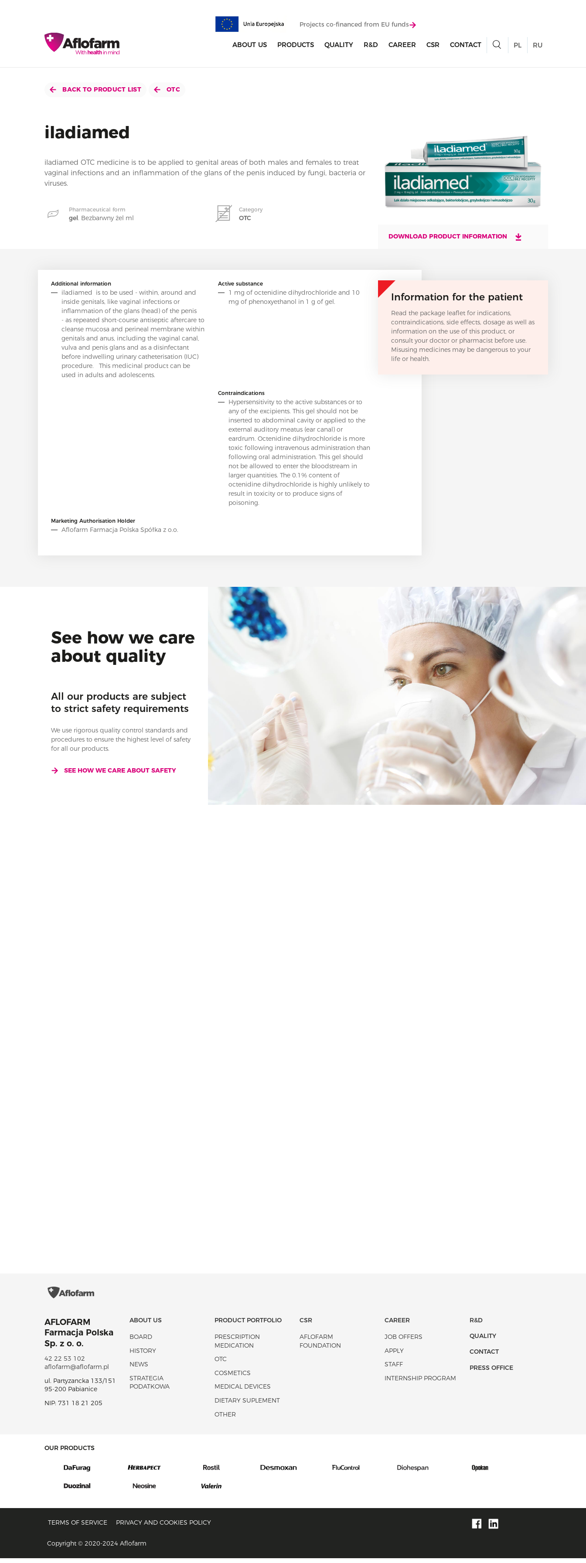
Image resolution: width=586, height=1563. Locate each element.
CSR (433, 45)
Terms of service (77, 1527)
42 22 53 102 (64, 1363)
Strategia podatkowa (149, 1387)
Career (402, 45)
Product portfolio (248, 1325)
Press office (491, 1372)
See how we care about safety (113, 770)
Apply (394, 1355)
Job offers (403, 1341)
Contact (465, 45)
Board (140, 1341)
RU (537, 45)
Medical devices (243, 1391)
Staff (394, 1369)
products (295, 45)
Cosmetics (233, 1378)
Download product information (455, 236)
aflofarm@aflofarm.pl (76, 1372)
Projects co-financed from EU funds (358, 25)
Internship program (420, 1383)
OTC (167, 89)
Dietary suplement (247, 1405)
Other (225, 1419)
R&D (371, 45)
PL (517, 45)
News (138, 1369)
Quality (338, 45)
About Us (249, 45)
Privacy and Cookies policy (163, 1527)
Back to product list (95, 89)
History (142, 1355)
